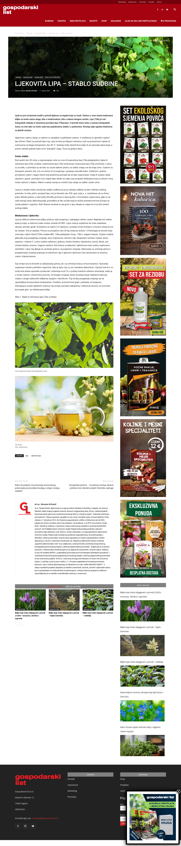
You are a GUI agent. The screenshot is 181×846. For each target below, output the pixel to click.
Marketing (122, 2)
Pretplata (124, 785)
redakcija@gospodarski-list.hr (45, 818)
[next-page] (21, 624)
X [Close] (178, 791)
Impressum (132, 2)
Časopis (61, 20)
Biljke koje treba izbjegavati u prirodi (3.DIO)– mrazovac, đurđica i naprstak (30, 616)
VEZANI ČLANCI (55, 587)
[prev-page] (17, 624)
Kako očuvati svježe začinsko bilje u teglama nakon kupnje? (140, 729)
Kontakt (151, 2)
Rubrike (49, 20)
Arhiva (159, 2)
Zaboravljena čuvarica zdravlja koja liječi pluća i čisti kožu (141, 694)
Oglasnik (116, 20)
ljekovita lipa (36, 456)
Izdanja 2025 (39, 77)
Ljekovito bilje (40, 33)
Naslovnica (19, 33)
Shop (104, 20)
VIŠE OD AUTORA (73, 587)
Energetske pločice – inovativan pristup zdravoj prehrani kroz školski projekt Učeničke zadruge (91, 486)
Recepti (93, 20)
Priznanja (142, 2)
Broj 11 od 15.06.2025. (52, 77)
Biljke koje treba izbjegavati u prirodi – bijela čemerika (140, 629)
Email (122, 815)
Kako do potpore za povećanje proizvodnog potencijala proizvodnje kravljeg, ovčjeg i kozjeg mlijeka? (37, 488)
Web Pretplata (78, 20)
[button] (174, 9)
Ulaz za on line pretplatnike (141, 20)
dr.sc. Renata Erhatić (29, 91)
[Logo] (20, 9)
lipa (27, 456)
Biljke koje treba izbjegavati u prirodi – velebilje (141, 662)
